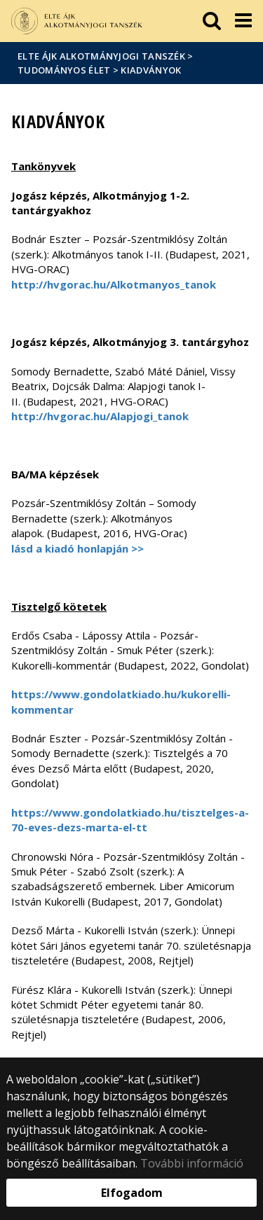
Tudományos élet (64, 70)
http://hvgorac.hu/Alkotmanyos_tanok (113, 284)
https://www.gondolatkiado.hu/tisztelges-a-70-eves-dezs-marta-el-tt (130, 819)
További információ (191, 1163)
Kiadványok (151, 70)
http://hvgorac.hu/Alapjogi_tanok (100, 416)
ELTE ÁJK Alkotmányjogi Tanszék (101, 56)
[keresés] (212, 21)
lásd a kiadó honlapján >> (77, 548)
